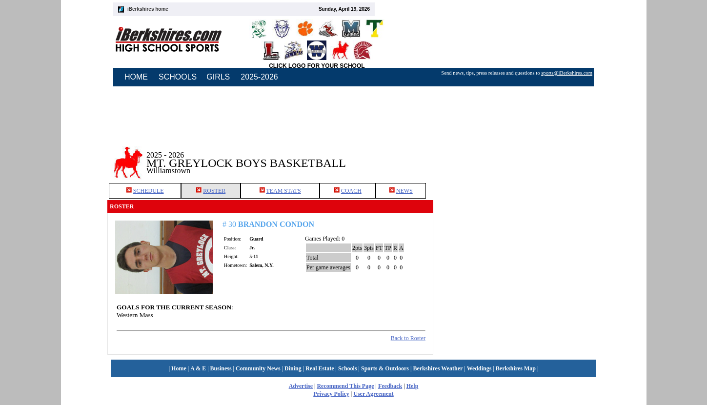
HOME (136, 77)
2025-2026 (259, 77)
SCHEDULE (148, 190)
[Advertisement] (517, 155)
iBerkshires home (147, 9)
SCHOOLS (178, 77)
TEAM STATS (283, 190)
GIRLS (218, 77)
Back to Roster (408, 338)
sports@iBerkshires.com (566, 73)
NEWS (404, 190)
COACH (351, 190)
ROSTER (214, 190)
